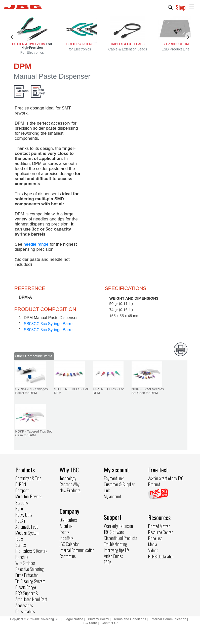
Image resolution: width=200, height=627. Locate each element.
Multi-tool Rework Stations (28, 499)
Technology (68, 478)
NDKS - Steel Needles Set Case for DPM (148, 391)
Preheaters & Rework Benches (31, 554)
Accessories (24, 605)
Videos (153, 550)
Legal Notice (74, 619)
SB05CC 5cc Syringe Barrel (48, 330)
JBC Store (89, 623)
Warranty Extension (118, 526)
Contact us (67, 556)
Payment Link (114, 478)
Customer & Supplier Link (119, 487)
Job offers (66, 538)
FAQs (107, 562)
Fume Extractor (26, 575)
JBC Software (114, 532)
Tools (19, 538)
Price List (155, 538)
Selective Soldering (29, 569)
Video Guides (113, 556)
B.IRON (20, 484)
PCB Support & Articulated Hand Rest (31, 596)
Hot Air (20, 520)
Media (152, 544)
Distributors (68, 520)
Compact (22, 490)
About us (66, 526)
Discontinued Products (120, 538)
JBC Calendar (69, 544)
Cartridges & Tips (28, 478)
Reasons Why (69, 484)
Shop (181, 7)
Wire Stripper (25, 563)
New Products (70, 490)
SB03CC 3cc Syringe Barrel (48, 324)
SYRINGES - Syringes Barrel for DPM (31, 391)
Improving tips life (116, 550)
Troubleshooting (115, 544)
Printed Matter (159, 526)
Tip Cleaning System (30, 581)
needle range (35, 244)
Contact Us (110, 623)
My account (112, 496)
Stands (20, 545)
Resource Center (160, 532)
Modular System (27, 532)
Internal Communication (77, 550)
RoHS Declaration (161, 556)
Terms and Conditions (129, 619)
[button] (170, 7)
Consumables (25, 611)
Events (64, 532)
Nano (19, 508)
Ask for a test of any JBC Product (165, 481)
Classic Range (25, 587)
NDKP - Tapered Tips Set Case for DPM (33, 433)
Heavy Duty (23, 514)
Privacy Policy (98, 619)
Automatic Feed (26, 526)
